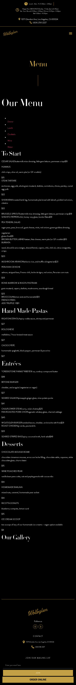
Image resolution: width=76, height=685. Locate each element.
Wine (10, 140)
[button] (70, 33)
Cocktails (11, 134)
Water (10, 146)
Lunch (10, 127)
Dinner (10, 121)
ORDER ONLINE (38, 679)
